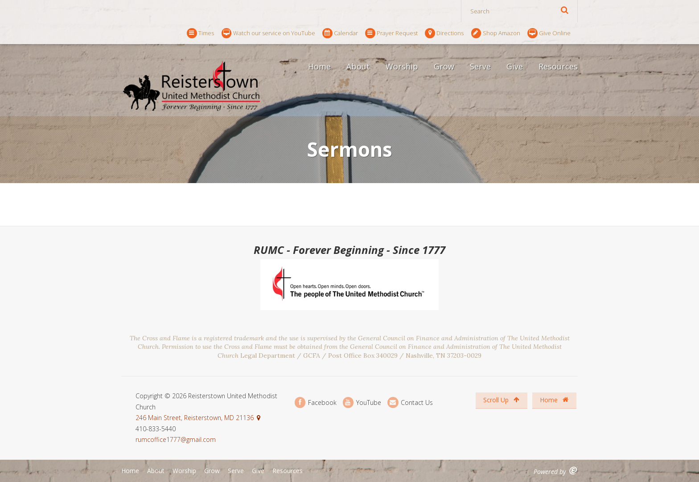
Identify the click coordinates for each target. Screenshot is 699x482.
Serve (480, 66)
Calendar (340, 33)
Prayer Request (391, 33)
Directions (444, 33)
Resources (558, 66)
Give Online (549, 33)
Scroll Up (501, 400)
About (358, 66)
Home (319, 66)
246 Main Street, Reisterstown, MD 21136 (195, 417)
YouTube (362, 402)
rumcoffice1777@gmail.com (176, 439)
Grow (444, 66)
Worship (402, 66)
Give (514, 66)
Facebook (316, 402)
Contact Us (410, 402)
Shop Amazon (495, 33)
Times (200, 33)
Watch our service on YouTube (268, 33)
